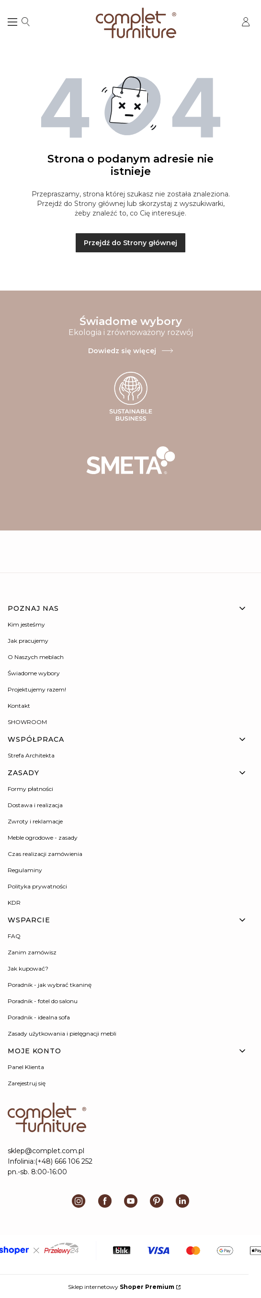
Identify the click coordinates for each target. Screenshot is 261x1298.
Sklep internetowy (121, 1286)
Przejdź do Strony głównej (130, 242)
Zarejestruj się (26, 1083)
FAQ (14, 936)
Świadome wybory (34, 673)
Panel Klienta (26, 1067)
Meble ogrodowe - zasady (43, 837)
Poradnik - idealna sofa (39, 1017)
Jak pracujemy (28, 640)
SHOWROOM (27, 721)
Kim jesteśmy (26, 624)
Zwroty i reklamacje (35, 821)
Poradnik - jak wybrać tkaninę (49, 984)
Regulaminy (25, 870)
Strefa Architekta (31, 755)
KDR (14, 902)
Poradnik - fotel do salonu (43, 1001)
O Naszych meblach (36, 656)
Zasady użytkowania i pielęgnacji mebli (62, 1033)
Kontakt (19, 705)
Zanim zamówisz (32, 952)
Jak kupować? (28, 968)
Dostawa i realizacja (35, 805)
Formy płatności (30, 788)
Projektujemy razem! (37, 689)
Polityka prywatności (37, 886)
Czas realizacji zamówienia (45, 853)
